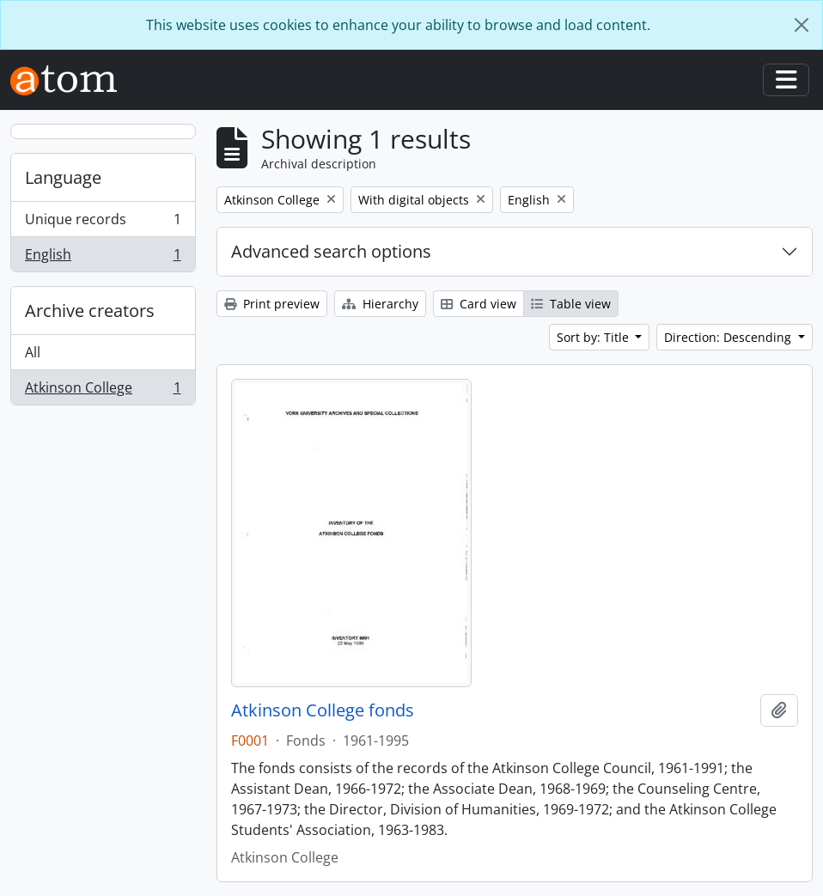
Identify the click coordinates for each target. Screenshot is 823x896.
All (32, 352)
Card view (478, 304)
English (102, 257)
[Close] (801, 25)
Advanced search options (331, 251)
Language (63, 177)
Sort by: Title (594, 337)
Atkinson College (102, 391)
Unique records (102, 223)
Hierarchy (380, 304)
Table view (571, 304)
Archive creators (90, 310)
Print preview (272, 304)
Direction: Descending (729, 337)
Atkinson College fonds (322, 710)
